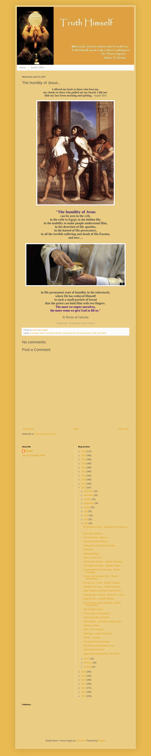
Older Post (123, 429)
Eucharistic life (69, 333)
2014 (84, 680)
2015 (84, 676)
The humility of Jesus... (93, 609)
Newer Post (28, 429)
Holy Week (101, 333)
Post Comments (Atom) (45, 434)
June (86, 515)
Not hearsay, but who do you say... (99, 645)
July (86, 511)
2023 (84, 463)
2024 (84, 459)
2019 (84, 479)
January (88, 667)
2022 (84, 467)
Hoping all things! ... (92, 553)
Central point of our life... (94, 649)
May (86, 519)
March (87, 658)
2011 (84, 692)
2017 (84, 487)
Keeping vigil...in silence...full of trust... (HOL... (104, 595)
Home (22, 67)
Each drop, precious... (93, 533)
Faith (94, 333)
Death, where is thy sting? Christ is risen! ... (103, 590)
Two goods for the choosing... (96, 641)
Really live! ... (89, 549)
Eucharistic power (83, 333)
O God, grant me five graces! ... (97, 613)
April (86, 523)
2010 (84, 696)
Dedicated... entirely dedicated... (98, 633)
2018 (84, 484)
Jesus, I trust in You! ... (93, 557)
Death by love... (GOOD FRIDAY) (98, 599)
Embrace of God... (91, 625)
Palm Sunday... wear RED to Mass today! (102, 621)
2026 (84, 451)
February (88, 662)
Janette (29, 451)
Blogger (101, 740)
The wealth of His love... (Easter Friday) (101, 566)
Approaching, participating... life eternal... (102, 654)
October (88, 499)
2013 (84, 684)
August (87, 507)
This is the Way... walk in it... (96, 537)
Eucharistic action (37, 333)
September (89, 503)
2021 (84, 471)
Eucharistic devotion (54, 333)
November (89, 495)
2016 (84, 672)
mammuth (80, 740)
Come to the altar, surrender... (97, 617)
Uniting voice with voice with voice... (99, 545)
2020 (84, 475)
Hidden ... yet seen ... (93, 637)
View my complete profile (33, 455)
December (89, 491)
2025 (84, 455)
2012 (84, 688)
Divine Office (37, 67)
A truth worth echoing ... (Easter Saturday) (102, 561)
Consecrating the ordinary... (96, 541)
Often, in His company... (94, 629)
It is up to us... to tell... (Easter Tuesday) (101, 583)
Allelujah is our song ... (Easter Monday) (101, 587)
